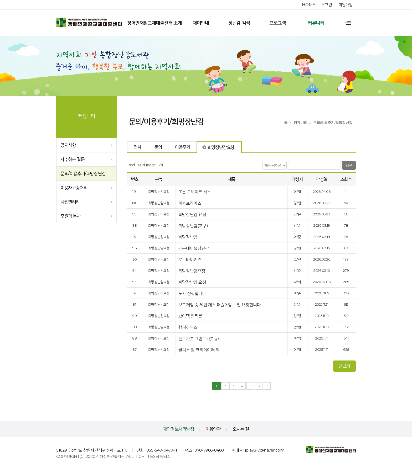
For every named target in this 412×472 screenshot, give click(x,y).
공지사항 (68, 145)
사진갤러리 (70, 201)
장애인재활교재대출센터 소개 (154, 23)
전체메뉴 (345, 23)
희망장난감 (188, 237)
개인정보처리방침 (178, 429)
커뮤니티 (316, 23)
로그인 (326, 4)
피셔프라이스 (190, 203)
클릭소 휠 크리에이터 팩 (199, 350)
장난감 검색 (239, 23)
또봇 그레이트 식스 (195, 192)
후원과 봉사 (70, 216)
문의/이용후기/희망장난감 (83, 173)
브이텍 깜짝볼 (190, 316)
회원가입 (345, 4)
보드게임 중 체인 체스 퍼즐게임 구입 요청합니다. (220, 305)
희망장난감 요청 (192, 214)
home (308, 4)
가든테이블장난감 (194, 248)
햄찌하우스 (188, 327)
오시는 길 (241, 429)
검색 (349, 165)
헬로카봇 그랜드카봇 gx (199, 339)
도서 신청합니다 (192, 293)
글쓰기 (344, 366)
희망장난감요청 (192, 271)
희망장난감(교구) (193, 226)
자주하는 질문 (72, 159)
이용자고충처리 (73, 187)
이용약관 (213, 429)
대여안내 (201, 23)
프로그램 (277, 23)
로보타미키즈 (190, 260)
